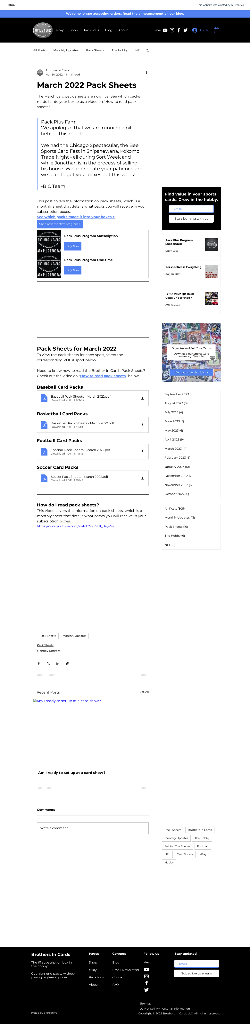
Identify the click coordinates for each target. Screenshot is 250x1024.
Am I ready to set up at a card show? (71, 773)
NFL (138, 50)
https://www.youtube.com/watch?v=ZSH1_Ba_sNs (75, 526)
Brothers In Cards (200, 830)
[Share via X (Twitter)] (48, 663)
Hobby (169, 862)
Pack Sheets (95, 50)
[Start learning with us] (191, 219)
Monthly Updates (65, 50)
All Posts (39, 50)
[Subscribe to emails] (196, 973)
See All (144, 692)
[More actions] (146, 72)
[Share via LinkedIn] (58, 663)
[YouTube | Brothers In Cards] (146, 969)
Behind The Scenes (177, 846)
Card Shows (185, 854)
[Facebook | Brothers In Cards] (179, 30)
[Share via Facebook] (39, 663)
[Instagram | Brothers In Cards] (172, 30)
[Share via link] (67, 663)
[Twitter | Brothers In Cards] (185, 30)
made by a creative (44, 1012)
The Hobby (120, 50)
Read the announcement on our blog (153, 13)
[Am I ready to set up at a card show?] (92, 732)
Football (202, 846)
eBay (203, 854)
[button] (216, 30)
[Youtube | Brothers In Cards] (165, 30)
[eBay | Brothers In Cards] (158, 30)
